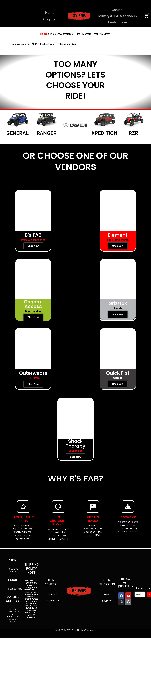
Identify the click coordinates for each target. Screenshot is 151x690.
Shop (49, 19)
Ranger (47, 133)
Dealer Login (117, 22)
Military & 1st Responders (117, 16)
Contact (117, 10)
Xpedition (104, 133)
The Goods (52, 600)
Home (49, 13)
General (17, 133)
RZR (133, 133)
